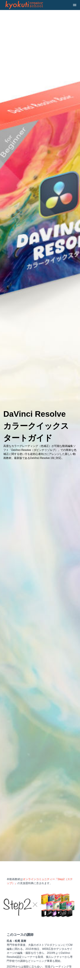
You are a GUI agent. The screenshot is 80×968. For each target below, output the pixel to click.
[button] (75, 5)
